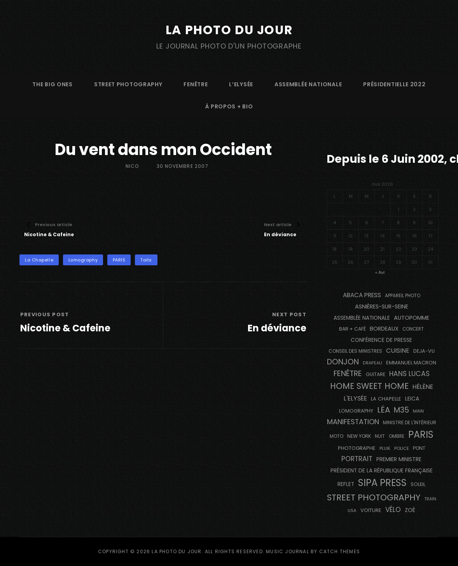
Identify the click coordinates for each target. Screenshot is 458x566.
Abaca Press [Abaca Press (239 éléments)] (362, 295)
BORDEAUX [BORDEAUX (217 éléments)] (384, 329)
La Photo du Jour (229, 29)
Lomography (83, 260)
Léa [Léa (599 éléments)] (383, 409)
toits (146, 260)
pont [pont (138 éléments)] (419, 448)
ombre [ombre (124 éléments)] (396, 436)
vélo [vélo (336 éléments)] (393, 509)
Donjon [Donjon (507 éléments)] (343, 361)
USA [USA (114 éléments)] (352, 510)
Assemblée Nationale (308, 84)
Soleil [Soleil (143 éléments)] (418, 484)
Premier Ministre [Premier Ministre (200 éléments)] (398, 459)
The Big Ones (52, 84)
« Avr (380, 272)
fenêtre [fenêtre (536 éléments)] (348, 373)
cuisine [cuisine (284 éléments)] (397, 350)
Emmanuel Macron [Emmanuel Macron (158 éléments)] (411, 362)
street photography (128, 84)
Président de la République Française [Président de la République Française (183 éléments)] (381, 470)
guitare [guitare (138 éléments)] (375, 374)
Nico (132, 166)
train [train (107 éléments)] (430, 499)
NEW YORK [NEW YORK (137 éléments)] (359, 436)
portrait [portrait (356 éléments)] (356, 458)
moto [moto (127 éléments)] (336, 436)
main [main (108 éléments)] (418, 411)
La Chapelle (39, 260)
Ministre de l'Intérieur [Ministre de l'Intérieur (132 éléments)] (409, 422)
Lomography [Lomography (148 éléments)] (356, 410)
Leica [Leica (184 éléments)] (412, 398)
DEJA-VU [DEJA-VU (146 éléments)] (424, 351)
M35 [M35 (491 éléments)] (401, 409)
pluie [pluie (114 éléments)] (384, 448)
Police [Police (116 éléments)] (401, 448)
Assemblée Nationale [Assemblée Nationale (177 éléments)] (362, 317)
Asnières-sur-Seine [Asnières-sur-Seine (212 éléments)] (381, 306)
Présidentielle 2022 (394, 84)
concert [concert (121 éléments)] (413, 329)
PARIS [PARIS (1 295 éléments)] (421, 434)
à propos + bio (229, 106)
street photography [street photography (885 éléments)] (373, 497)
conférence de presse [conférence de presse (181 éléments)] (381, 339)
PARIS (119, 260)
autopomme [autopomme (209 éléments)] (411, 317)
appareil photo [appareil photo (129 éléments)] (402, 296)
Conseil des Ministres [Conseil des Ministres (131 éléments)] (355, 351)
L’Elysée (241, 84)
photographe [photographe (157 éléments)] (357, 448)
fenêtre (196, 84)
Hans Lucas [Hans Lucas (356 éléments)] (409, 373)
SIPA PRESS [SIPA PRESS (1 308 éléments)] (382, 482)
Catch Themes (339, 551)
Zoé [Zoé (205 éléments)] (410, 510)
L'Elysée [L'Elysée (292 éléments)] (355, 398)
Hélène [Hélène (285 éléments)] (423, 386)
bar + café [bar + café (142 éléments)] (352, 329)
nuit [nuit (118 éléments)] (380, 436)
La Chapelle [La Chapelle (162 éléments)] (386, 398)
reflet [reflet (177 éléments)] (345, 484)
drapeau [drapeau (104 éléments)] (372, 363)
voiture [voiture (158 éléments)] (370, 510)
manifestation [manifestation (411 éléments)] (353, 421)
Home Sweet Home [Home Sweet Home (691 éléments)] (369, 386)
